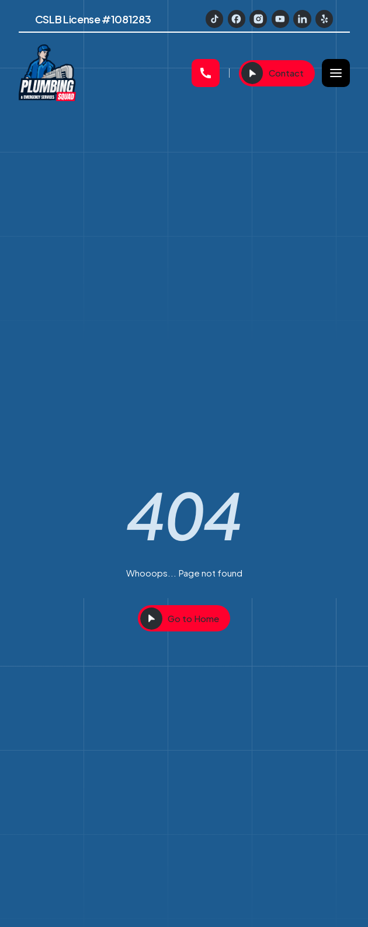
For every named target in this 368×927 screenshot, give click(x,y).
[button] (336, 73)
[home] (100, 73)
